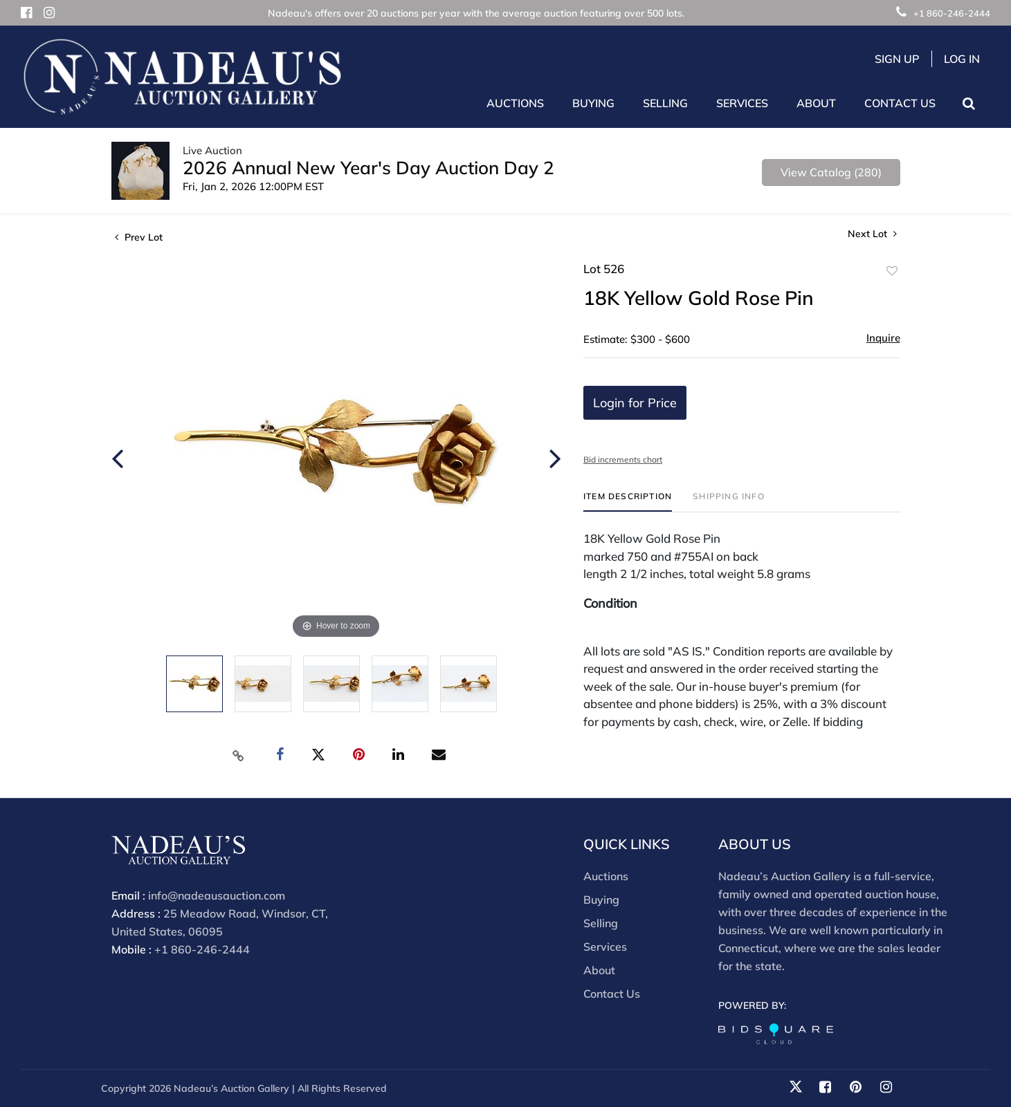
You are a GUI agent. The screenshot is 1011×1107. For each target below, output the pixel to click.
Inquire (883, 337)
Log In (962, 59)
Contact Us (900, 103)
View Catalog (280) (831, 172)
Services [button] (742, 103)
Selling (600, 923)
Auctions (605, 876)
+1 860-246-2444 (943, 13)
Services (605, 946)
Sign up (897, 59)
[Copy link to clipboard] (238, 755)
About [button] (816, 103)
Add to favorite (892, 271)
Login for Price (635, 403)
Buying (601, 899)
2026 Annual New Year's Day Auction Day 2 (368, 167)
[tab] (627, 502)
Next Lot (872, 234)
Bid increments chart (622, 459)
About (599, 970)
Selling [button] (665, 103)
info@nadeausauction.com (216, 895)
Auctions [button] (515, 103)
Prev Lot (139, 237)
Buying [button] (593, 103)
